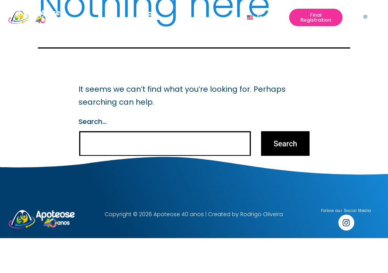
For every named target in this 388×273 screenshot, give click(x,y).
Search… (92, 121)
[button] (150, 16)
